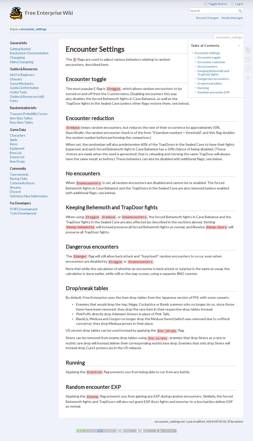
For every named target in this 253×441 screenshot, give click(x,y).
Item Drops (17, 161)
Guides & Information (24, 88)
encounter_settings (33, 29)
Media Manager (232, 18)
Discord (15, 192)
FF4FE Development (23, 209)
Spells (13, 140)
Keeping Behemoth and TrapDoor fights (213, 72)
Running (203, 88)
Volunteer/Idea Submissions (29, 196)
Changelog (17, 57)
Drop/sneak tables (210, 83)
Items (13, 144)
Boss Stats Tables (21, 122)
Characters (17, 135)
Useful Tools (18, 92)
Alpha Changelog (21, 62)
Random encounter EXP (214, 92)
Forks (14, 101)
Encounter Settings (207, 53)
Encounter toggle (209, 57)
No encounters (208, 66)
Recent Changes (207, 18)
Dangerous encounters (213, 79)
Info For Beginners (22, 75)
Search (240, 11)
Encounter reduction (211, 62)
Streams (15, 187)
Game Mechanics (22, 83)
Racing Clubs (18, 179)
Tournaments (19, 174)
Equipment (17, 148)
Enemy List (17, 157)
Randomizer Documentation (29, 53)
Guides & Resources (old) (27, 97)
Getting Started (20, 49)
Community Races (22, 183)
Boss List (16, 153)
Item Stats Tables (21, 118)
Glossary (16, 79)
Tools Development (23, 213)
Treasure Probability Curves (28, 114)
